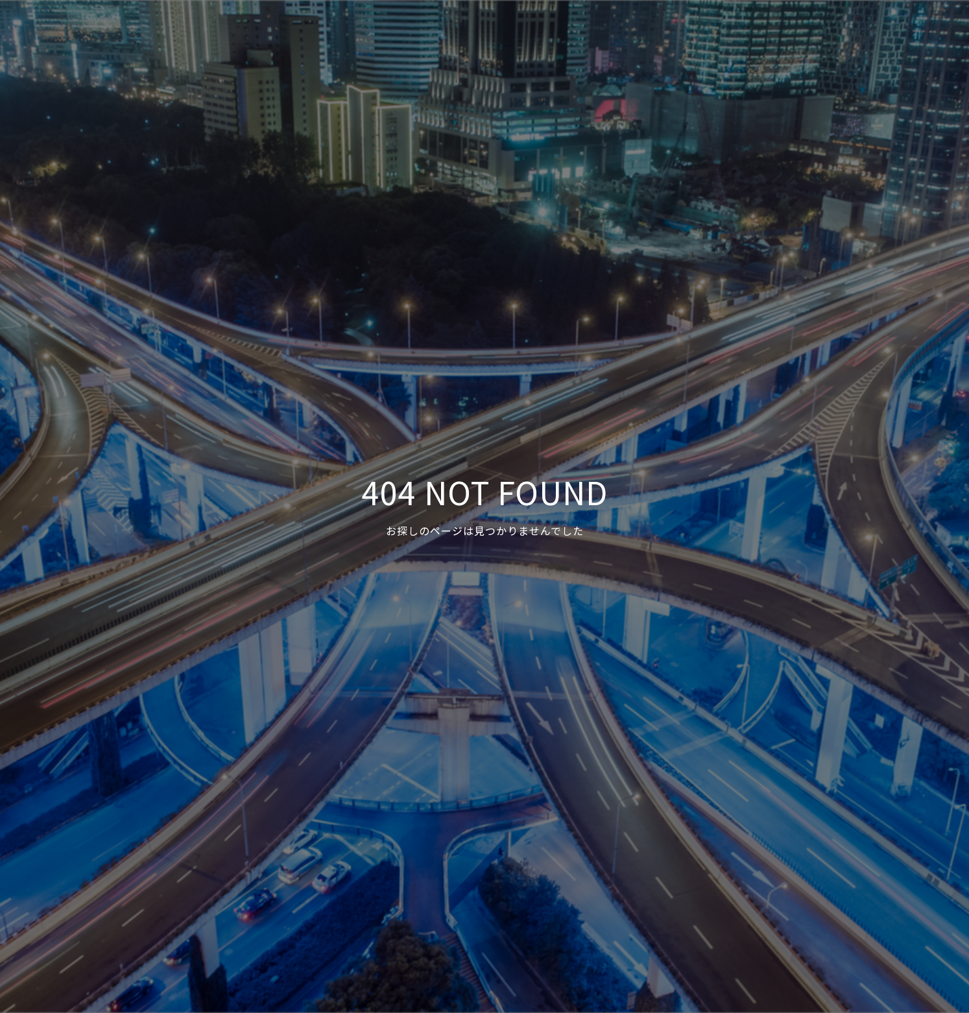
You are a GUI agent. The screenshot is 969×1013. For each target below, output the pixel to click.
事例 (615, 33)
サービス (668, 33)
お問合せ (854, 33)
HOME (568, 33)
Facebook (920, 33)
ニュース (730, 33)
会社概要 (791, 33)
